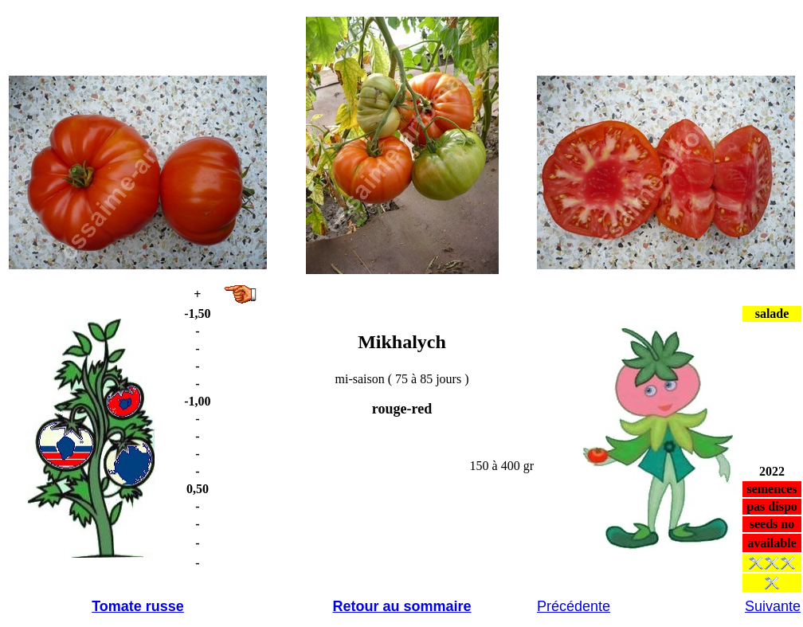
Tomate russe (138, 606)
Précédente (573, 606)
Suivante (773, 606)
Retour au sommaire (401, 606)
